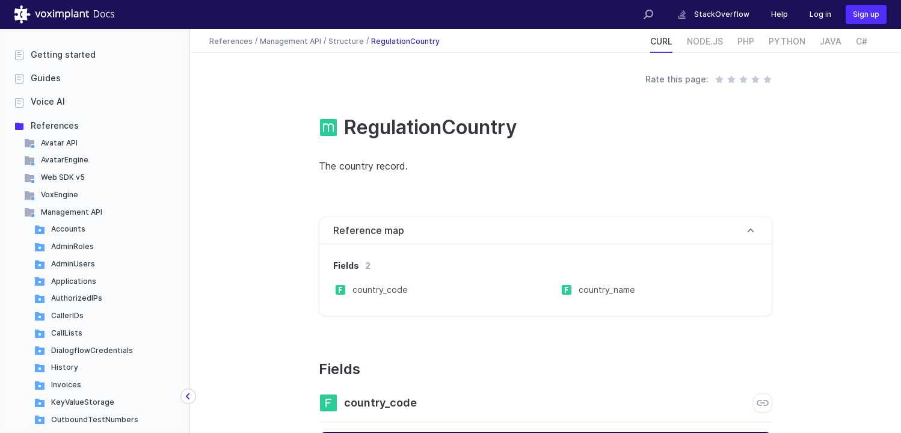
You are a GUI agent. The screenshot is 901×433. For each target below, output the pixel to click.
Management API (71, 211)
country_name (607, 289)
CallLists (66, 332)
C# (861, 41)
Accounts (68, 228)
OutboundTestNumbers (94, 419)
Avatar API (59, 142)
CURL (661, 41)
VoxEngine (59, 194)
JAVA (830, 41)
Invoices (66, 384)
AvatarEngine (64, 159)
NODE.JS (705, 41)
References (55, 125)
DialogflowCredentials (92, 350)
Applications (73, 281)
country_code (380, 289)
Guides (46, 78)
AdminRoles (72, 246)
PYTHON (787, 41)
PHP (745, 41)
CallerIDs (67, 315)
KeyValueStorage (82, 402)
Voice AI (48, 101)
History (64, 367)
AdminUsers (73, 263)
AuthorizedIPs (76, 297)
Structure (346, 40)
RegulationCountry (405, 40)
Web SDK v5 (63, 177)
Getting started (63, 54)
